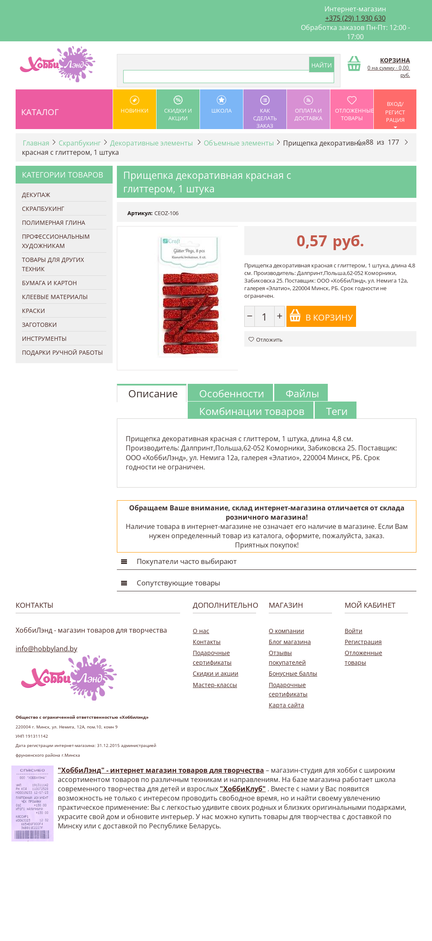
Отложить (265, 339)
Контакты (207, 642)
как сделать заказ (265, 112)
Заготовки (39, 325)
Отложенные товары (354, 108)
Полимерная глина (53, 222)
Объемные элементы (239, 143)
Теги (337, 411)
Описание (153, 393)
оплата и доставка (308, 108)
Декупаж (36, 195)
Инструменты (44, 338)
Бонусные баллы (293, 673)
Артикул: (140, 213)
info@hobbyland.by (46, 648)
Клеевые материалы (55, 297)
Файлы (302, 393)
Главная (36, 143)
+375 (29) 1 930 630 (355, 18)
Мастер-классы (215, 685)
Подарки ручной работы (62, 352)
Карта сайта (286, 705)
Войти (353, 631)
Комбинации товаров (252, 411)
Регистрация (363, 642)
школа (221, 104)
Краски (33, 311)
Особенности (231, 393)
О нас (201, 631)
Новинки (134, 104)
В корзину (321, 316)
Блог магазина (290, 642)
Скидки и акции (178, 108)
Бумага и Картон (49, 283)
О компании (286, 631)
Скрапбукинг (80, 143)
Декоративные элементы (152, 143)
